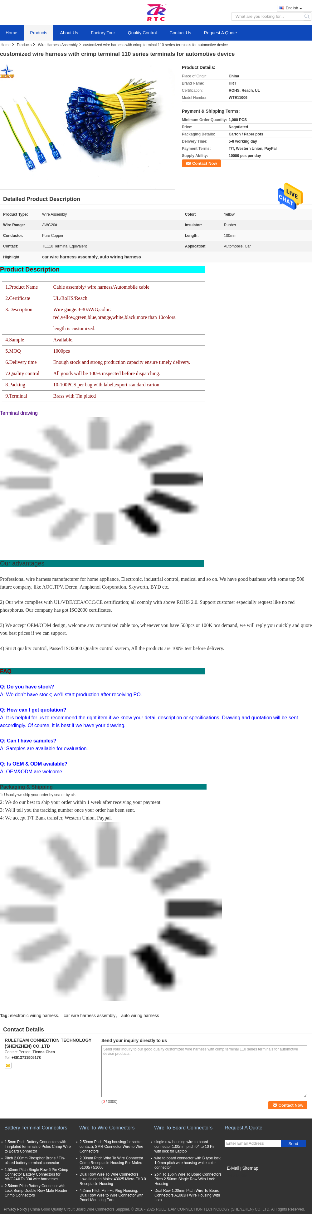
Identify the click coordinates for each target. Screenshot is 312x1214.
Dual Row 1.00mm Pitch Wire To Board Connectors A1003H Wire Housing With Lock (187, 1195)
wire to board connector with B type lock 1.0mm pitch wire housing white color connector (187, 1163)
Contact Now (204, 163)
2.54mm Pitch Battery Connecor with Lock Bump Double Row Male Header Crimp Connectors (36, 1190)
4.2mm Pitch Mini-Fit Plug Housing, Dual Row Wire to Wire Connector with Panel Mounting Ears (112, 1195)
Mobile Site (236, 1176)
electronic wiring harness (34, 1015)
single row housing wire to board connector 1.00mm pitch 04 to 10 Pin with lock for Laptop (184, 1146)
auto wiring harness (140, 1015)
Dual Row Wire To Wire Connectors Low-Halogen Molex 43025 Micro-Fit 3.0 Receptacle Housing (113, 1179)
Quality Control (142, 32)
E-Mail (233, 1168)
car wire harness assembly (89, 1015)
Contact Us (180, 32)
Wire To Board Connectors (183, 1127)
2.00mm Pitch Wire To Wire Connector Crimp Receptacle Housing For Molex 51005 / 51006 (111, 1163)
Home (11, 32)
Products (38, 32)
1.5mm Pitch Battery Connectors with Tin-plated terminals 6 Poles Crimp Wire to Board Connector (38, 1146)
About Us (69, 32)
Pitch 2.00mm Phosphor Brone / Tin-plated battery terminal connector (35, 1160)
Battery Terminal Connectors (35, 1127)
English (294, 8)
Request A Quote (220, 32)
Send (293, 1143)
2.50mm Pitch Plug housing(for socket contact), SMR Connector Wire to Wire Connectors (111, 1146)
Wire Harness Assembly (57, 45)
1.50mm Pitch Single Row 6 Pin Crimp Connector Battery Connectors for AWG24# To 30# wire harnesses (36, 1174)
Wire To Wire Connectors (107, 1127)
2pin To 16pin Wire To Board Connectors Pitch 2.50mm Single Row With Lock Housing (188, 1179)
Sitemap (250, 1168)
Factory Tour (103, 32)
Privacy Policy (15, 1209)
